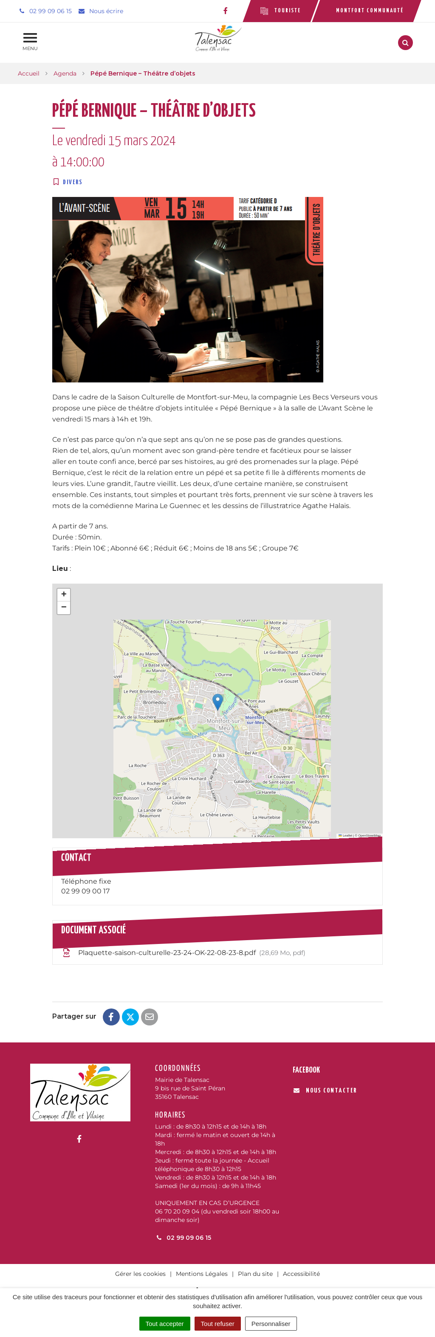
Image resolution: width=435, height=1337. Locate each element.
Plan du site (255, 1274)
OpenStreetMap (369, 835)
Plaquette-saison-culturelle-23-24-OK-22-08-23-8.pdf (183, 953)
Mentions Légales (202, 1274)
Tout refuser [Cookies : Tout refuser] (217, 1323)
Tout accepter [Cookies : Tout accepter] (165, 1323)
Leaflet (345, 835)
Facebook (306, 1070)
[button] (217, 702)
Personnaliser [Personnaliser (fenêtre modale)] (271, 1323)
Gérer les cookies (140, 1274)
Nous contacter (325, 1090)
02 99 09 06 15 (183, 1238)
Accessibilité (301, 1274)
